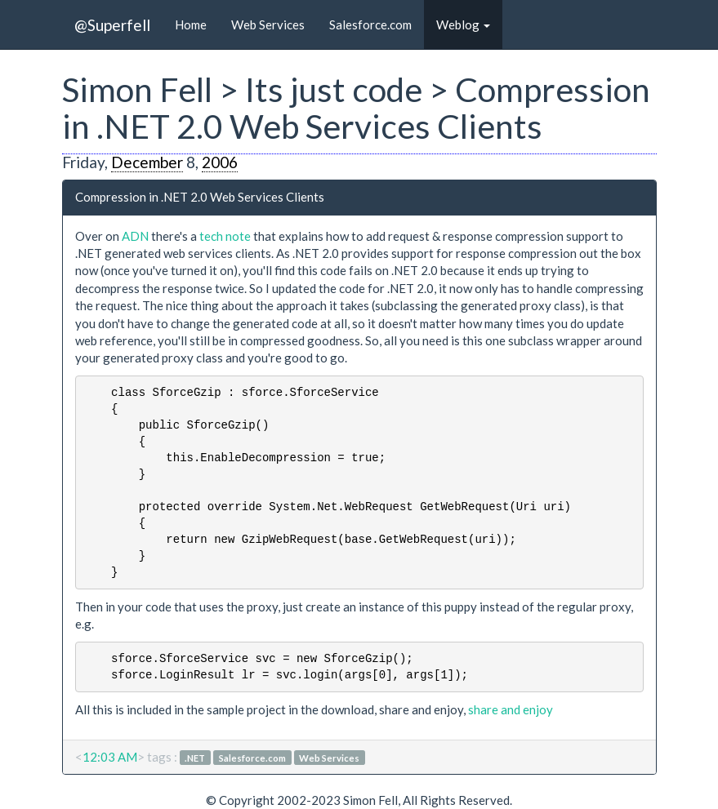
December (147, 162)
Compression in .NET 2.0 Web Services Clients (199, 196)
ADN (135, 236)
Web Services (268, 24)
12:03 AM (110, 756)
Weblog (463, 24)
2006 (220, 162)
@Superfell (112, 25)
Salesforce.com (370, 24)
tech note (225, 236)
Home (191, 24)
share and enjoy (510, 709)
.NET (195, 758)
